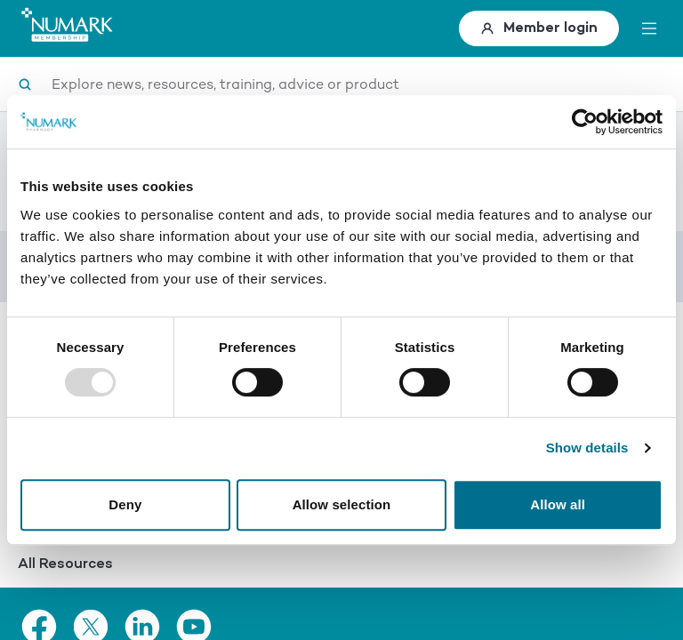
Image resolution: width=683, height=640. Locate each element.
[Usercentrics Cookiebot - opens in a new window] (585, 121)
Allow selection (342, 504)
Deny (124, 504)
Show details (587, 447)
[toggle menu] (649, 28)
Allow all (557, 504)
